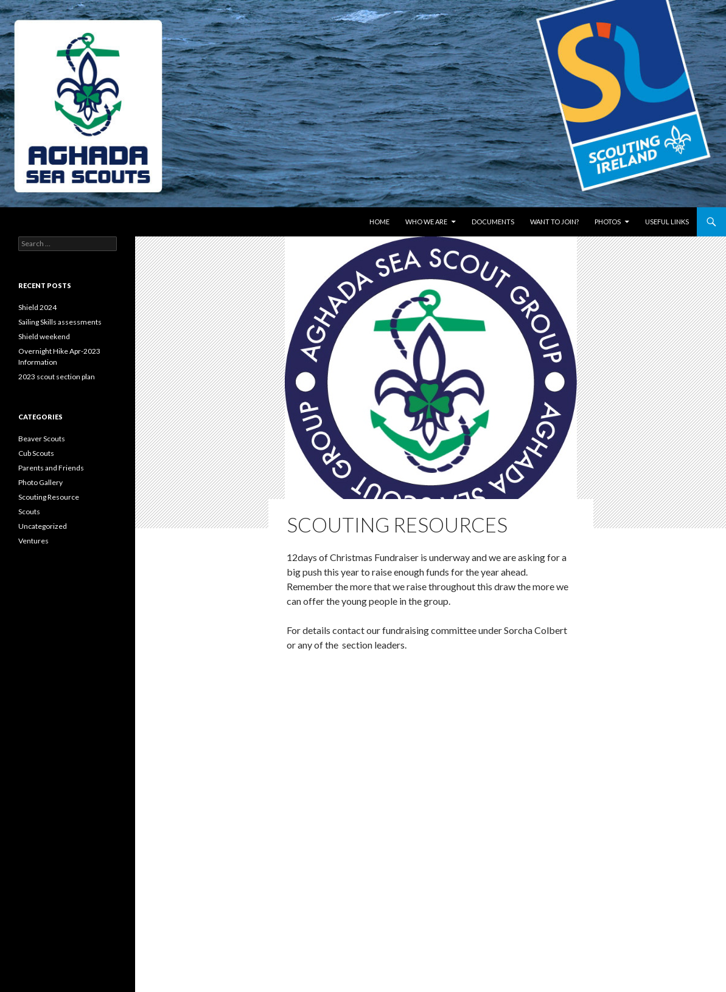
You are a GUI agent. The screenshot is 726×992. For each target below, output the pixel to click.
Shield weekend (44, 336)
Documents (493, 222)
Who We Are (426, 222)
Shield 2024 (37, 307)
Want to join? (554, 222)
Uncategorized (42, 526)
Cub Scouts (36, 453)
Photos (608, 222)
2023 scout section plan (56, 376)
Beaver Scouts (41, 438)
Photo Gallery (40, 482)
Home (379, 222)
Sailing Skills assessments (60, 321)
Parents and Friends (51, 467)
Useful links (667, 222)
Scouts (29, 511)
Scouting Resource (48, 496)
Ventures (33, 540)
